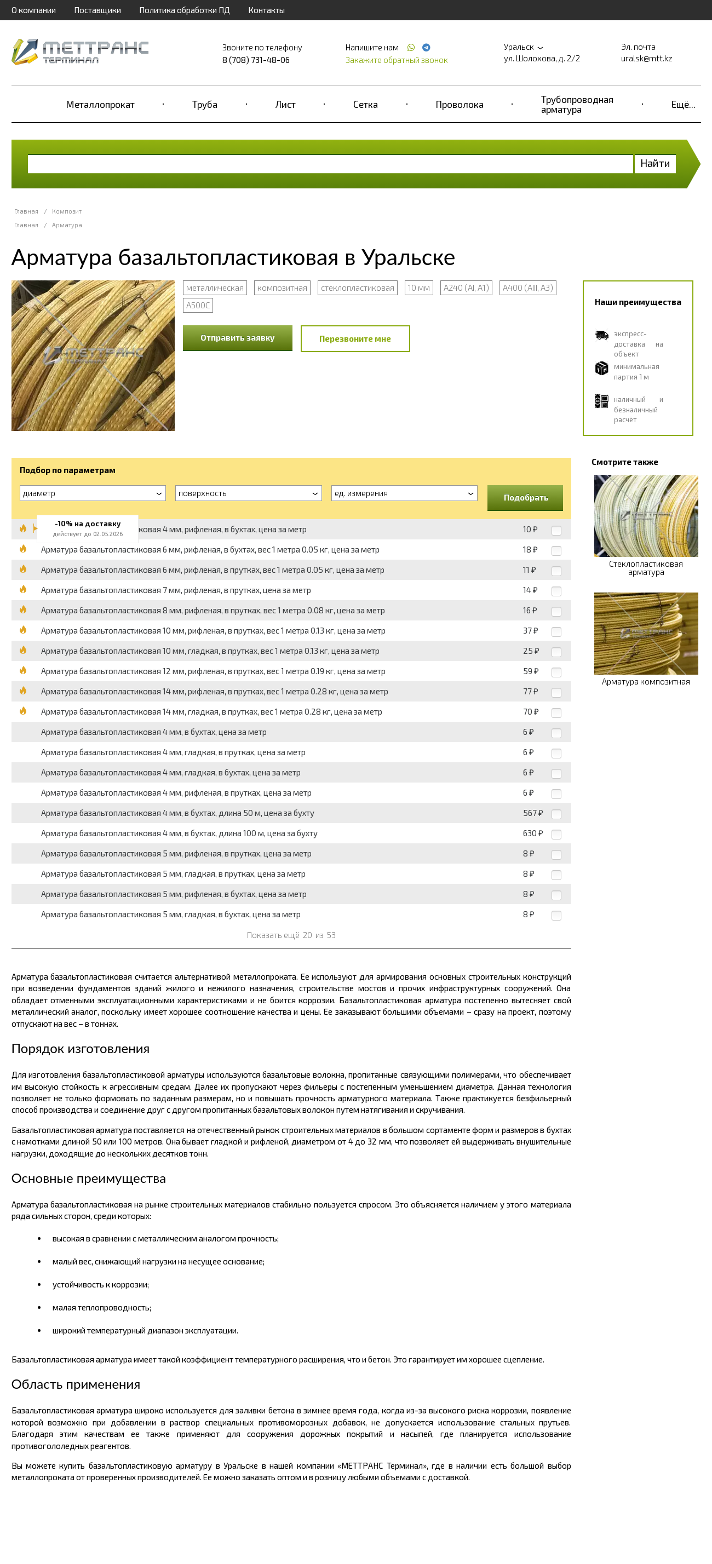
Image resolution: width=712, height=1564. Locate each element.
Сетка (365, 104)
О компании (34, 10)
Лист (285, 104)
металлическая (215, 287)
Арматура (67, 224)
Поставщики (97, 10)
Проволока (460, 104)
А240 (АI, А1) (466, 287)
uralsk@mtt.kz (647, 58)
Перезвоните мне (355, 338)
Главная (26, 211)
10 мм (419, 287)
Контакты (266, 10)
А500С (198, 305)
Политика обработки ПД (184, 10)
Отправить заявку (237, 337)
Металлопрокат (100, 104)
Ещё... (683, 104)
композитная (282, 287)
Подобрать (526, 497)
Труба (204, 104)
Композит (67, 211)
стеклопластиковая (357, 287)
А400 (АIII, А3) (528, 287)
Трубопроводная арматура (577, 104)
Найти (655, 163)
